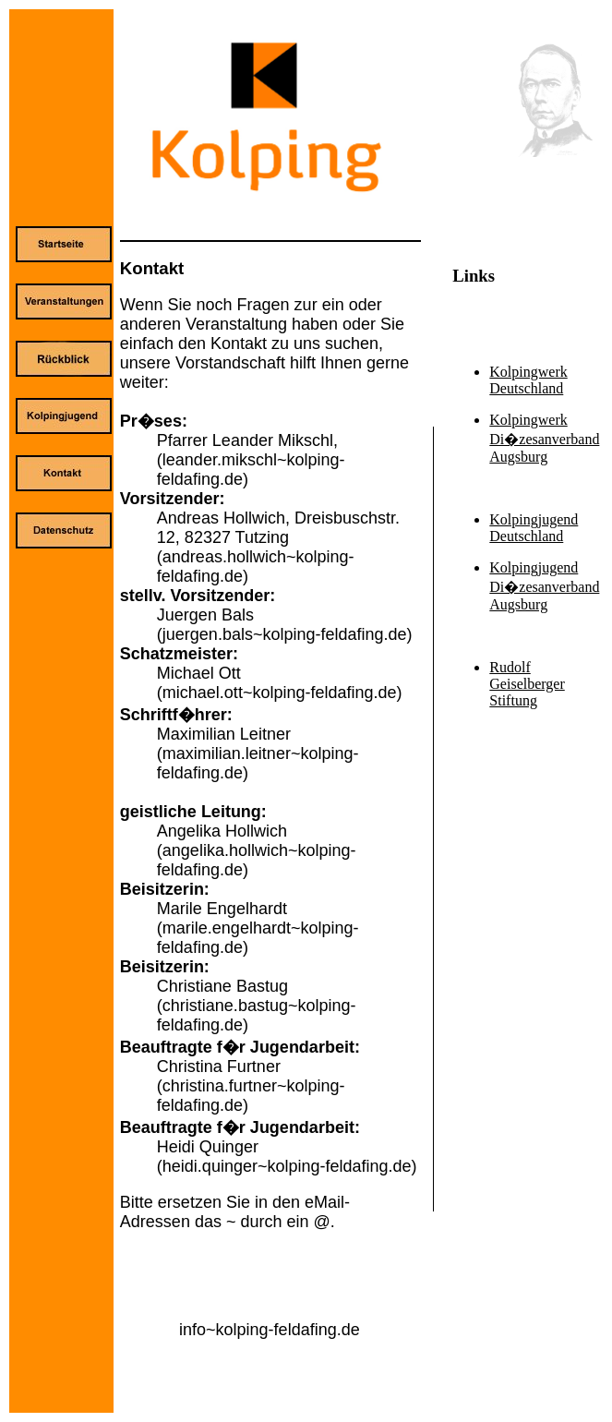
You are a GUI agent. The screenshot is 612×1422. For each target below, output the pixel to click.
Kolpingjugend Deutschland (533, 528)
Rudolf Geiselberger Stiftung (526, 683)
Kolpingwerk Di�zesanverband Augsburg (544, 438)
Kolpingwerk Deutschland (528, 380)
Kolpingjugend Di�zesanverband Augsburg (544, 586)
